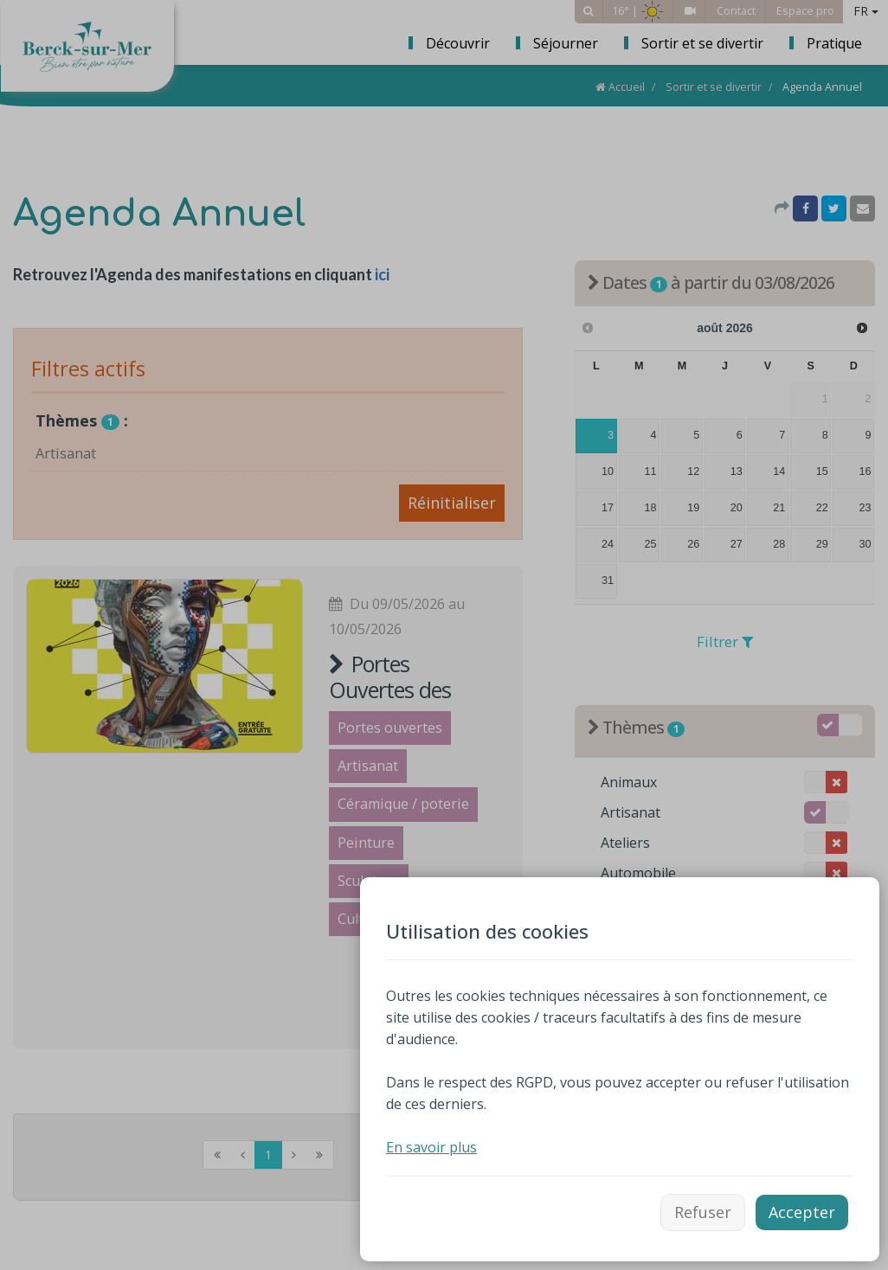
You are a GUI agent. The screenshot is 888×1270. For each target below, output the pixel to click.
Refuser (702, 1212)
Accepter (802, 1212)
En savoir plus (431, 1147)
